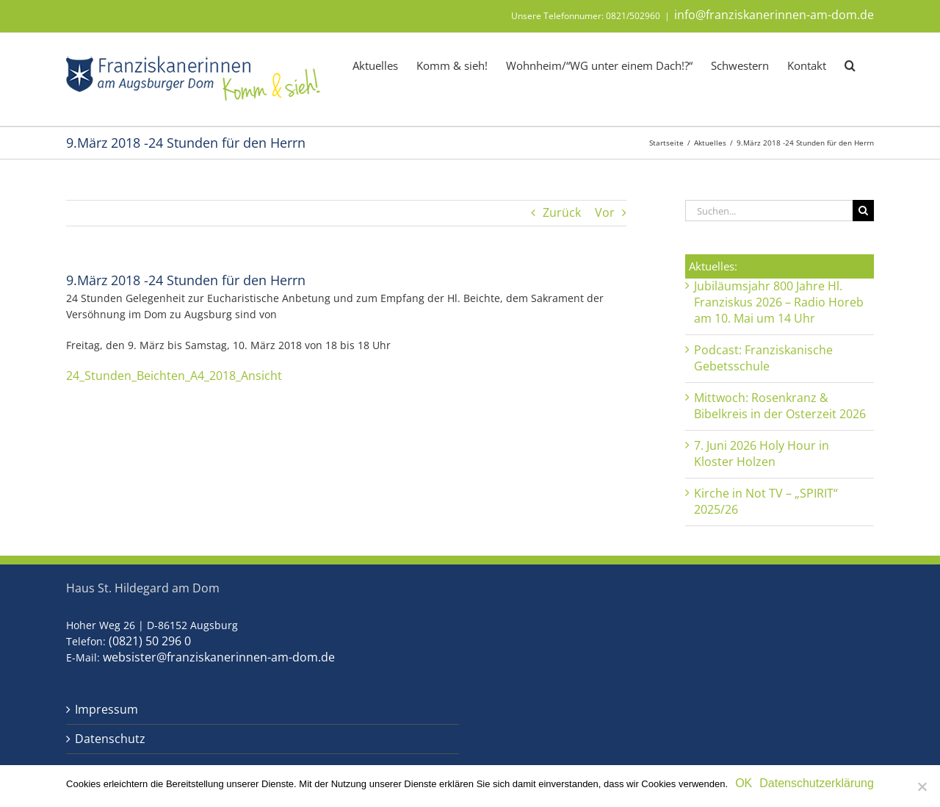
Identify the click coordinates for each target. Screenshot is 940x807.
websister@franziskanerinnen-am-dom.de (219, 657)
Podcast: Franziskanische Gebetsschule (763, 358)
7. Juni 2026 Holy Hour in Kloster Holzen (761, 453)
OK (743, 783)
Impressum (106, 710)
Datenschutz (110, 739)
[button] (850, 64)
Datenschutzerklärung (816, 783)
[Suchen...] (769, 210)
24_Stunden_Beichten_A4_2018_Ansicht (174, 375)
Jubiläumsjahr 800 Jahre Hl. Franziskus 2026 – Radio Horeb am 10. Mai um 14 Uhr (779, 302)
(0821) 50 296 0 (150, 641)
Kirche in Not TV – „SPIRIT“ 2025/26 (766, 501)
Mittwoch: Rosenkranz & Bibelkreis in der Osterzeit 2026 (780, 406)
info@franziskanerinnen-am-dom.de (774, 15)
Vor (605, 213)
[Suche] (863, 210)
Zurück (562, 213)
